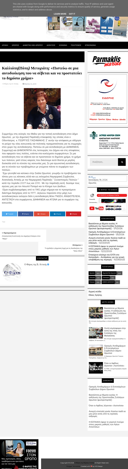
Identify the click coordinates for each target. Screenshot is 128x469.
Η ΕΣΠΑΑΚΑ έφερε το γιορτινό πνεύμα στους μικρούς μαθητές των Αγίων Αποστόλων (106, 248)
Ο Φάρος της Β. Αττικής (35, 252)
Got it (72, 14)
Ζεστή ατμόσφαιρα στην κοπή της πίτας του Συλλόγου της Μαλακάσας (115, 332)
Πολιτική (92, 282)
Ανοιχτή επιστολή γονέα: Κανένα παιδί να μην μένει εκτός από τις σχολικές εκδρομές (107, 240)
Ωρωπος (15, 45)
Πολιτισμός (106, 277)
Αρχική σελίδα (95, 291)
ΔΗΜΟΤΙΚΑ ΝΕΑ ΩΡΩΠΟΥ (33, 45)
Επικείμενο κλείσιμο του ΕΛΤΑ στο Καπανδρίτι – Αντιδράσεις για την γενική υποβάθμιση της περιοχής (106, 257)
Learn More (60, 14)
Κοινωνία (92, 277)
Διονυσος (51, 45)
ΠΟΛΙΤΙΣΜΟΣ (76, 45)
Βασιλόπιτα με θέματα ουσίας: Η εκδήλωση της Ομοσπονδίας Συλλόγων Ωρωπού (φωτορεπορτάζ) (106, 226)
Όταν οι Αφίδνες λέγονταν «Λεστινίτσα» (114, 364)
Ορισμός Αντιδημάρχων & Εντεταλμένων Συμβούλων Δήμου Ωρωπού (107, 233)
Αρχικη (5, 45)
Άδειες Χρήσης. (95, 295)
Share (25, 214)
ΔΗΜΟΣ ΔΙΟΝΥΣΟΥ (108, 282)
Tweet (9, 214)
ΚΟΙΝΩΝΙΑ (63, 45)
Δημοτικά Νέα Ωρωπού (109, 273)
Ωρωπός (92, 183)
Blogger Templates (73, 466)
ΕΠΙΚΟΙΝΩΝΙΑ (90, 45)
